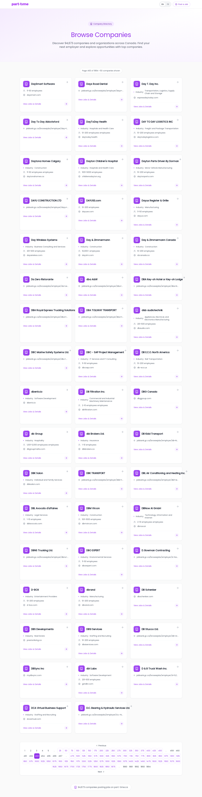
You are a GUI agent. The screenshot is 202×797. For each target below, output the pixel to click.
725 (131, 756)
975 (31, 761)
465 (48, 756)
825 (154, 756)
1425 (137, 761)
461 (25, 756)
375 (142, 750)
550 (90, 756)
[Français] (165, 4)
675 (119, 756)
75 (72, 750)
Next (101, 771)
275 (119, 750)
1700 (72, 766)
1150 (72, 761)
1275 (102, 761)
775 (142, 756)
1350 (119, 761)
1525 (160, 761)
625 (107, 756)
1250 (96, 761)
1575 (172, 761)
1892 (137, 766)
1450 (143, 761)
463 (37, 756)
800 (148, 756)
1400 (131, 761)
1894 (148, 766)
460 (178, 750)
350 (136, 750)
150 (89, 750)
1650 (60, 766)
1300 (107, 761)
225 (107, 750)
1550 (166, 761)
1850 (107, 766)
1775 (90, 766)
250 (113, 750)
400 (148, 750)
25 (60, 750)
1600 (178, 761)
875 (166, 756)
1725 (78, 766)
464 (43, 756)
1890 (125, 766)
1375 (125, 761)
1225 (90, 761)
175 (95, 750)
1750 (84, 766)
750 (137, 756)
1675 (66, 766)
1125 (66, 761)
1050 (49, 761)
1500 (154, 761)
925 (178, 756)
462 (31, 756)
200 (101, 750)
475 (72, 756)
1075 (55, 761)
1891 (131, 766)
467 (60, 756)
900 (172, 756)
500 (78, 756)
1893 (143, 766)
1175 (78, 761)
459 (172, 750)
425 (154, 750)
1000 (37, 761)
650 (113, 756)
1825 (102, 766)
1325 (113, 761)
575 (95, 756)
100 (77, 750)
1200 (84, 761)
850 (160, 756)
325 (130, 750)
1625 (55, 766)
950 (25, 761)
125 (83, 750)
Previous (101, 745)
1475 (149, 761)
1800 (96, 766)
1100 (60, 761)
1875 (113, 766)
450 (160, 750)
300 (125, 750)
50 (66, 750)
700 (125, 756)
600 (101, 756)
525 (84, 756)
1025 (43, 761)
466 (54, 756)
